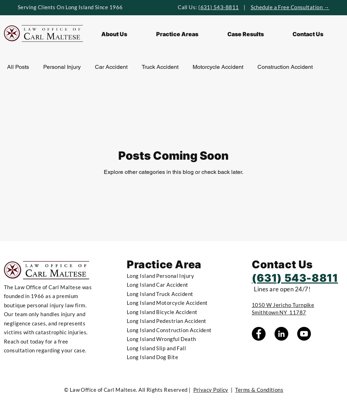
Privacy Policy (210, 389)
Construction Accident (285, 67)
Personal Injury (62, 67)
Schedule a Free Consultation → (290, 7)
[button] (177, 34)
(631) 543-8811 (218, 7)
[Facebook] (259, 334)
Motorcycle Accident (218, 67)
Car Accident (111, 67)
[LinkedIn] (281, 334)
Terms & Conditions (259, 389)
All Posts (18, 67)
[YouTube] (304, 334)
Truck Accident (160, 67)
